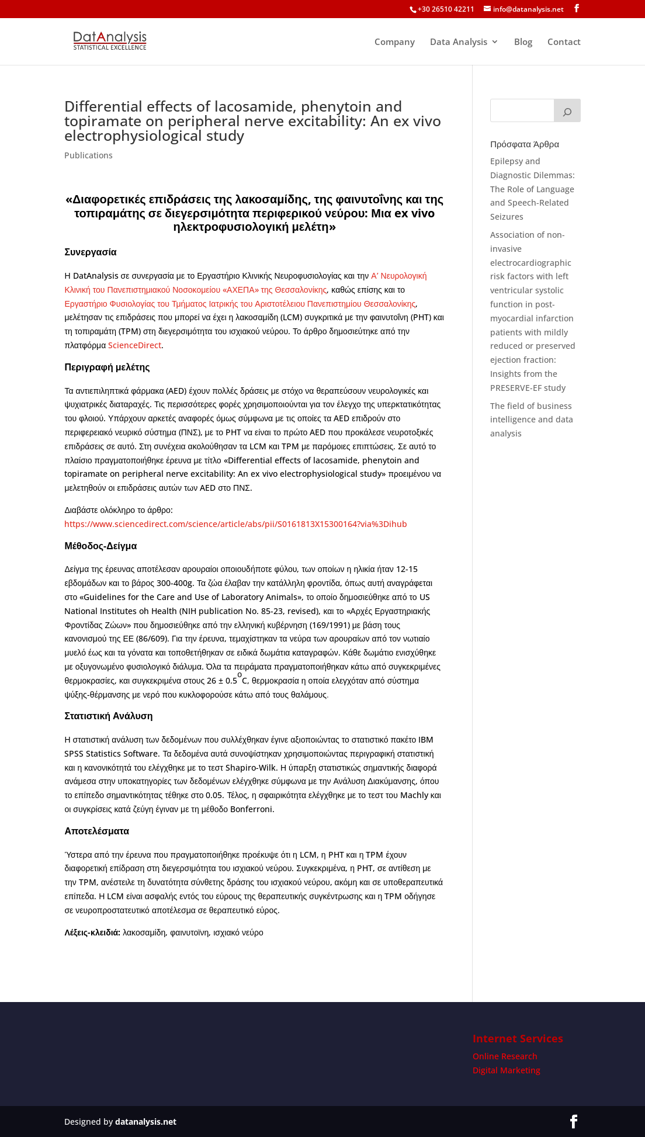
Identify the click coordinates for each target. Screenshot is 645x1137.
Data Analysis (458, 42)
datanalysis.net (145, 1121)
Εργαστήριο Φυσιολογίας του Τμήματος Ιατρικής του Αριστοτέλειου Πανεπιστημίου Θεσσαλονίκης (239, 303)
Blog (523, 42)
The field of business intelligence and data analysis (531, 419)
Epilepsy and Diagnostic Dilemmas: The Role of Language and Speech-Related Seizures (532, 188)
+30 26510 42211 (446, 9)
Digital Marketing (506, 1070)
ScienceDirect (134, 345)
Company (394, 42)
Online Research (505, 1056)
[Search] (567, 110)
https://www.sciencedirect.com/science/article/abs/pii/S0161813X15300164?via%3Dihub (235, 523)
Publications (88, 155)
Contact (564, 42)
